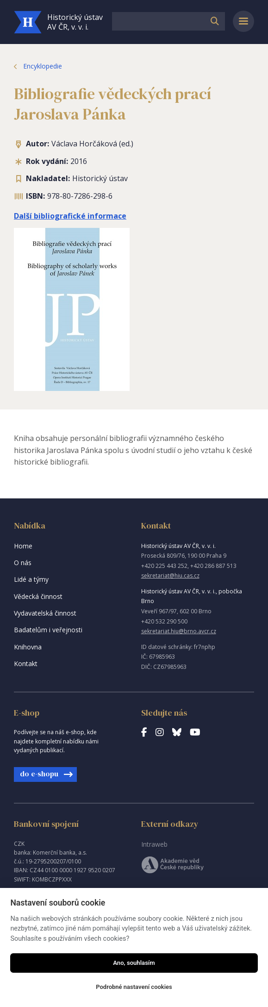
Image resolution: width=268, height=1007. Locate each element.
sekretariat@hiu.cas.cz (170, 575)
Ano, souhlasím (134, 962)
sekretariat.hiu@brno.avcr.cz (178, 631)
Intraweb (154, 844)
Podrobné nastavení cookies (134, 986)
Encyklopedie (42, 66)
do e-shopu (39, 773)
